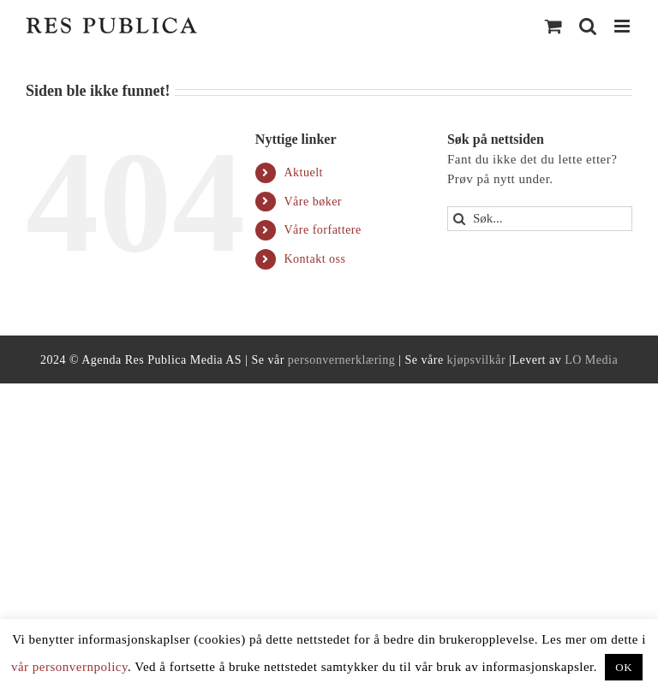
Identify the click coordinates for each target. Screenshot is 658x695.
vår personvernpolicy (69, 667)
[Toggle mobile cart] (554, 26)
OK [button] (623, 667)
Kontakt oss (314, 258)
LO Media (591, 359)
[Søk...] (539, 218)
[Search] (459, 218)
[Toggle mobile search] (588, 26)
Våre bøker (313, 201)
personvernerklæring (341, 359)
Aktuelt (303, 172)
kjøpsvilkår (476, 359)
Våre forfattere (322, 229)
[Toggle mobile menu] (623, 26)
